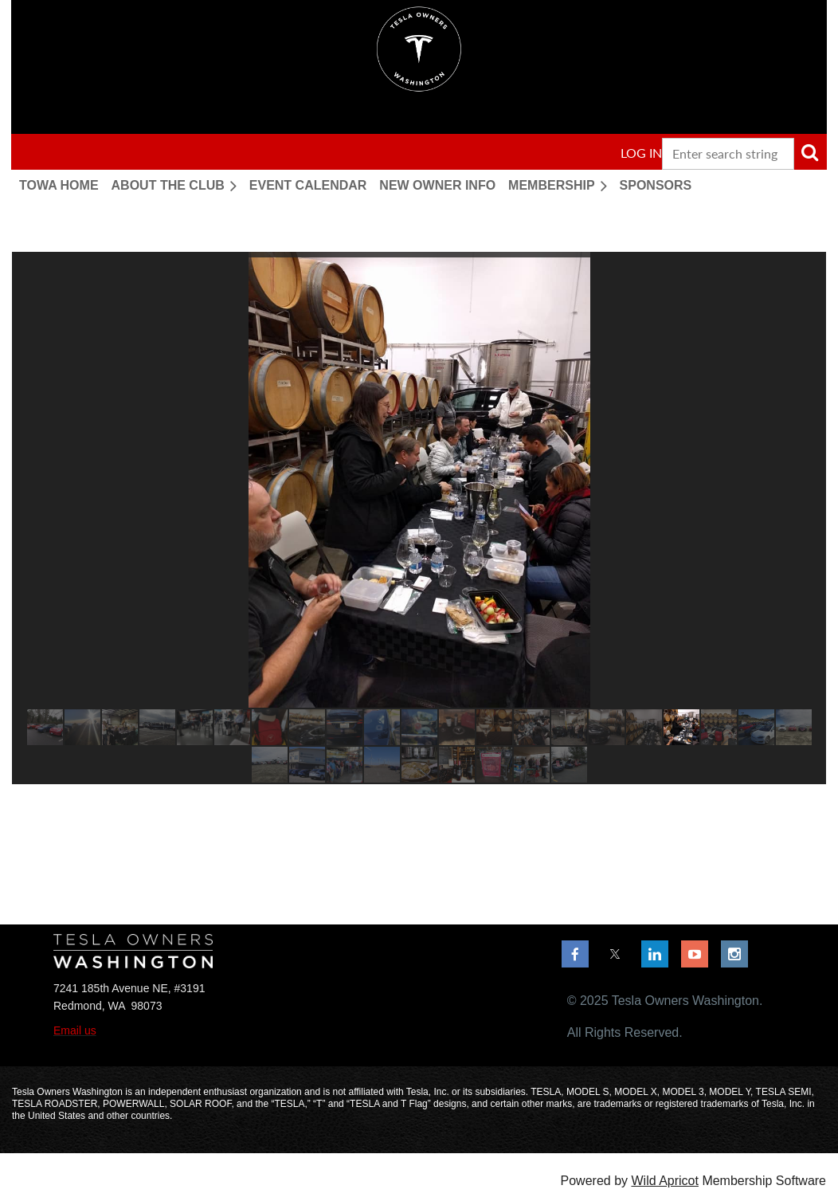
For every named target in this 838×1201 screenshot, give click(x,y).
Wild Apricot (664, 1180)
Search (809, 152)
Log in (641, 152)
